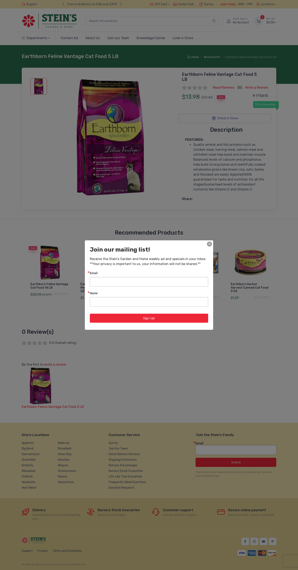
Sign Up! (149, 318)
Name (94, 292)
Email (93, 272)
